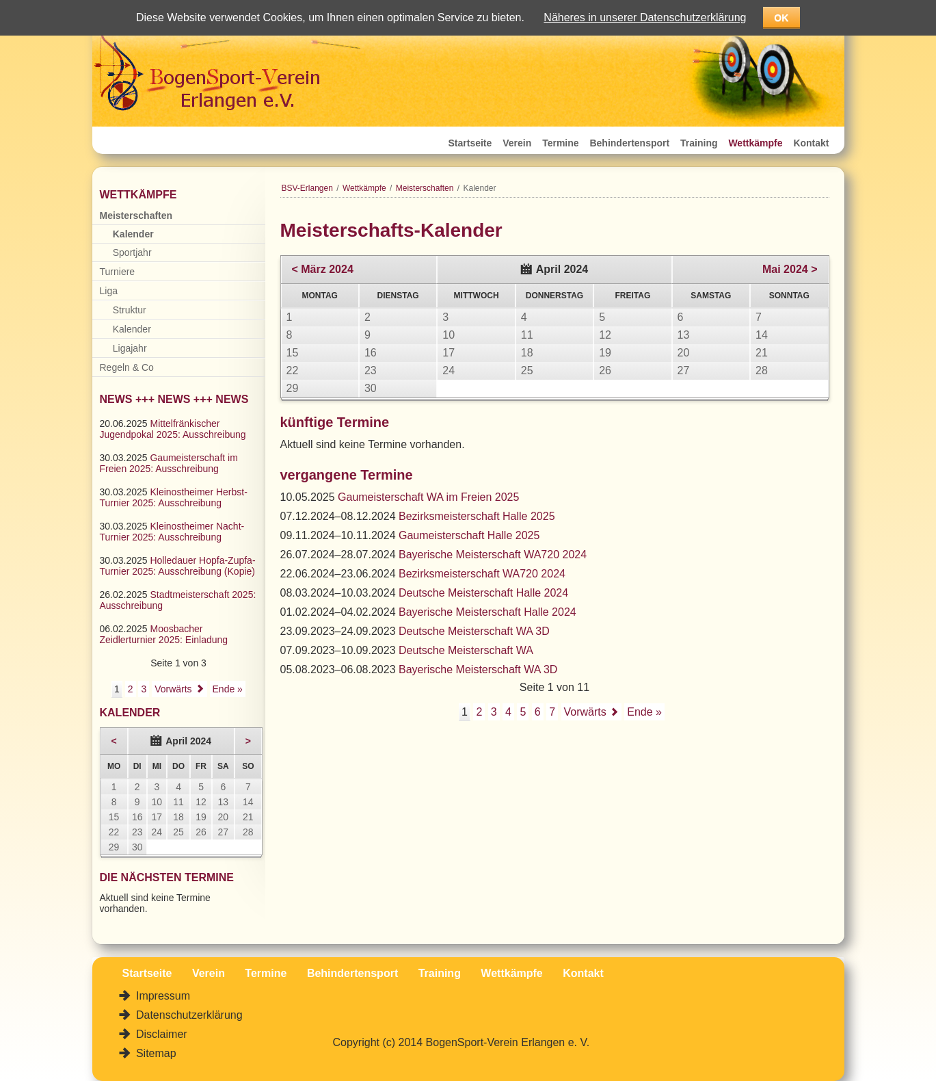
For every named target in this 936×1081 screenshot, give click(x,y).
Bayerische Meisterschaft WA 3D (478, 669)
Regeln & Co (127, 367)
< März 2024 (322, 269)
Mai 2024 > (790, 269)
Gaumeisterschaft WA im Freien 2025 (428, 497)
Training (698, 143)
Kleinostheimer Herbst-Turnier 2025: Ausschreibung (174, 497)
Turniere (117, 271)
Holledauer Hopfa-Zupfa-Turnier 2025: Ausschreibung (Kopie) (178, 566)
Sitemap (154, 1053)
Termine (560, 143)
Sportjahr (132, 252)
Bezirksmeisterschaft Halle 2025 (477, 516)
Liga (109, 290)
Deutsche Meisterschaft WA (466, 650)
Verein (517, 143)
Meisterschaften (425, 188)
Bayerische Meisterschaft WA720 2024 (493, 554)
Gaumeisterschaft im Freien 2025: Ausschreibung (169, 463)
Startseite (470, 143)
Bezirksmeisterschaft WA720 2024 (482, 573)
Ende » (644, 712)
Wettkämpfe (755, 143)
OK (781, 17)
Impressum (162, 996)
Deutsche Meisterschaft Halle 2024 (483, 593)
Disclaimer (160, 1034)
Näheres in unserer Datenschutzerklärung (645, 17)
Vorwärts (585, 712)
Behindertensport (629, 143)
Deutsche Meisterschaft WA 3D (474, 631)
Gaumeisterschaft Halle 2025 (469, 535)
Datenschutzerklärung (188, 1015)
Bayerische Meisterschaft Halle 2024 (487, 612)
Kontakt (811, 143)
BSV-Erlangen (307, 188)
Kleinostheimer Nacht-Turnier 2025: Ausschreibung (172, 532)
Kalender (133, 234)
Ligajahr (130, 348)
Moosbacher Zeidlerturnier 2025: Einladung (164, 634)
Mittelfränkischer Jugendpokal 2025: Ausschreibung (173, 429)
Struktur (129, 309)
